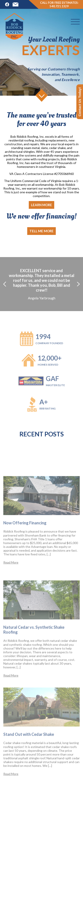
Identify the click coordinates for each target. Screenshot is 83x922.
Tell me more (41, 231)
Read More (10, 581)
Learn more (41, 205)
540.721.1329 (59, 6)
